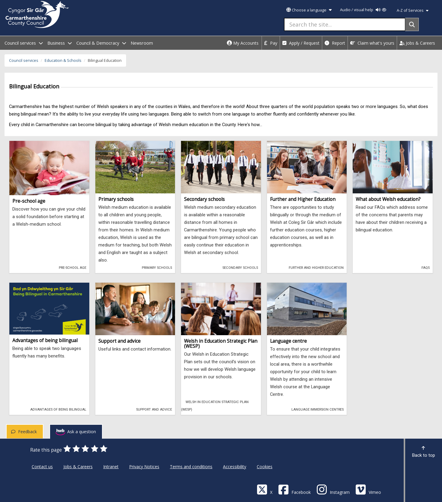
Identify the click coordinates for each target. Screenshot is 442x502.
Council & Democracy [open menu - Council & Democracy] (101, 43)
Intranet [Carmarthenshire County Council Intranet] (111, 466)
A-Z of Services (412, 10)
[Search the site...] (344, 24)
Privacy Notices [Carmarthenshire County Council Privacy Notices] (144, 466)
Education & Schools (63, 60)
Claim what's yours (372, 43)
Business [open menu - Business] (59, 43)
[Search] (412, 24)
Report (335, 43)
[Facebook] (294, 489)
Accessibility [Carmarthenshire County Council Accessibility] (234, 466)
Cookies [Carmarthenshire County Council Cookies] (264, 466)
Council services (23, 60)
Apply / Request (301, 43)
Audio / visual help (363, 9)
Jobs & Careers (417, 43)
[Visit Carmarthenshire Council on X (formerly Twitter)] (264, 489)
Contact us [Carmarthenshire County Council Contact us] (42, 466)
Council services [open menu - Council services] (24, 43)
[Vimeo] (368, 489)
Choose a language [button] (309, 10)
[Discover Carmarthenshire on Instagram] (333, 489)
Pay (270, 43)
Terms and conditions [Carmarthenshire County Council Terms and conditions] (191, 466)
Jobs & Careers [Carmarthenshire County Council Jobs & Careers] (78, 466)
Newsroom (142, 43)
